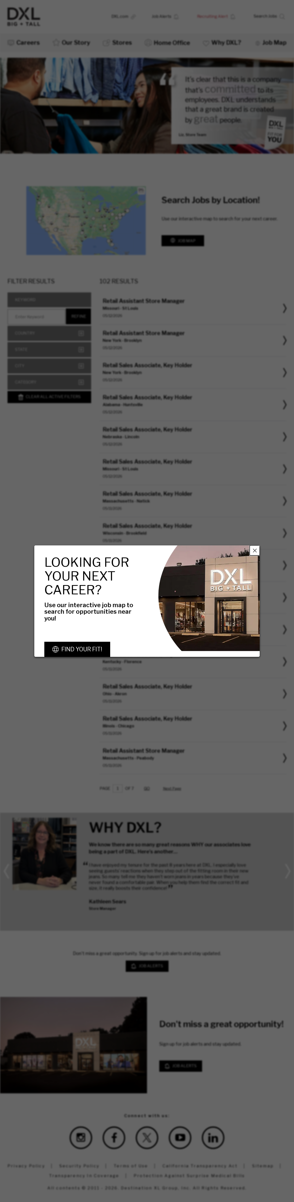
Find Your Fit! (81, 649)
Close (255, 550)
